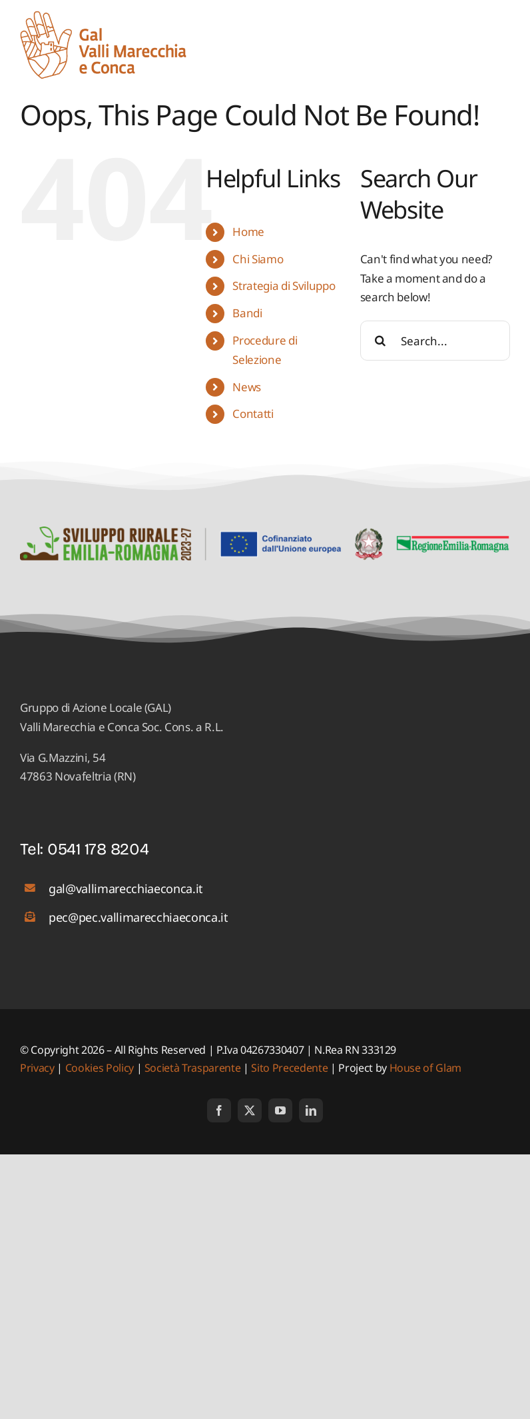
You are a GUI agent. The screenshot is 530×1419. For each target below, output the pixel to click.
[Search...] (435, 341)
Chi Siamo (257, 259)
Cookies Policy (99, 1067)
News (246, 387)
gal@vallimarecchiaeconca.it (126, 888)
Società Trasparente (192, 1067)
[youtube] (280, 1110)
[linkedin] (311, 1110)
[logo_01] (103, 16)
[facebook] (219, 1110)
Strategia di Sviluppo (283, 285)
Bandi (247, 313)
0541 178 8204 (98, 849)
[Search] (380, 341)
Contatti (252, 413)
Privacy (38, 1067)
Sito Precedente (289, 1067)
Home (248, 231)
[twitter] (250, 1110)
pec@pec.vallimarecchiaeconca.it (138, 917)
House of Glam (426, 1067)
